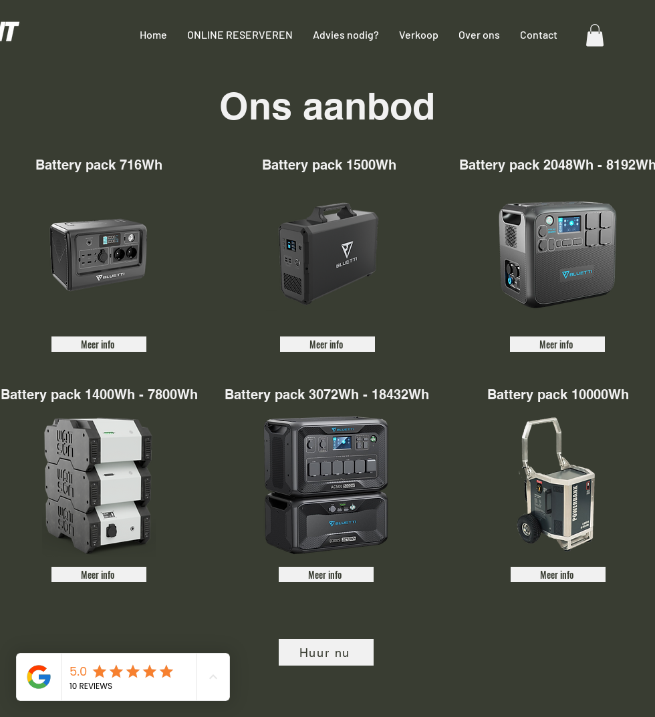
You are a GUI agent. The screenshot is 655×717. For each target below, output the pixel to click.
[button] (594, 35)
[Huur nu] (326, 652)
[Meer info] (98, 344)
